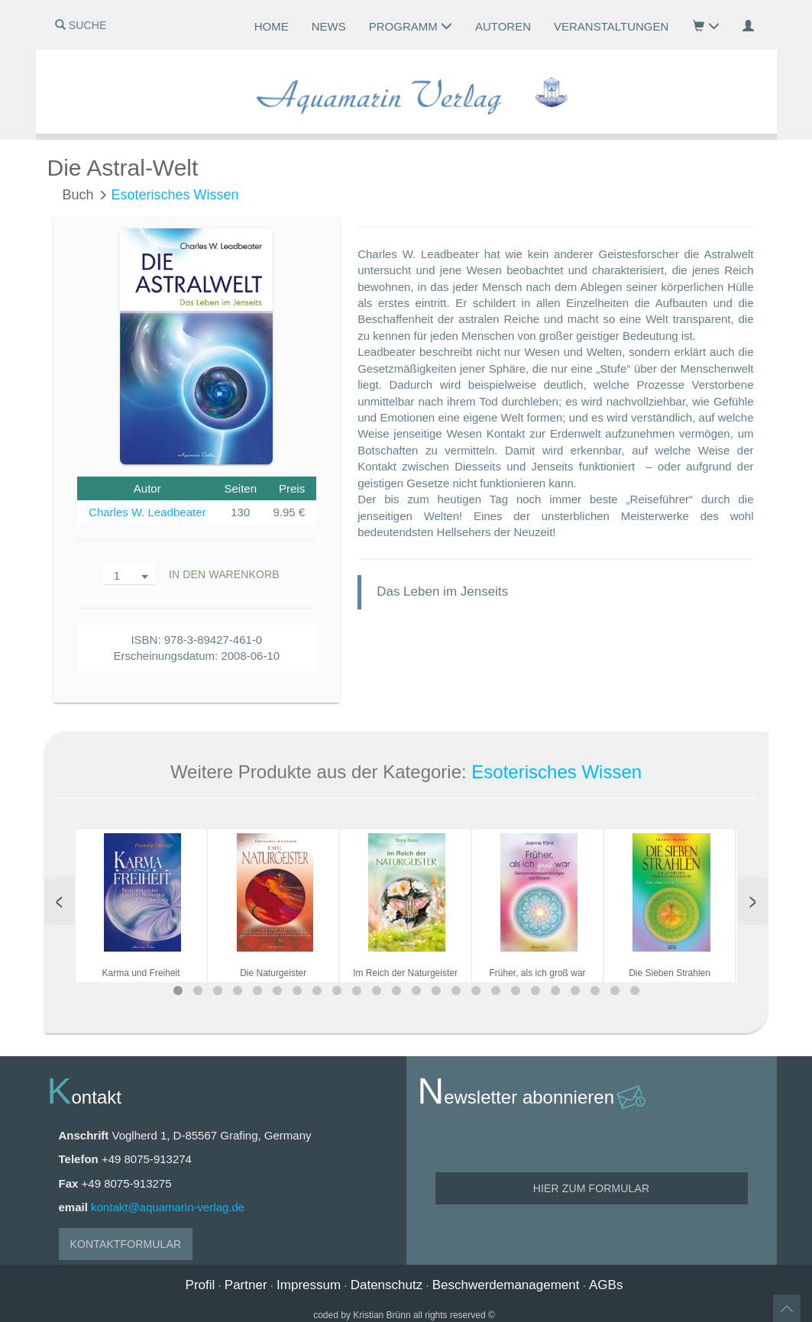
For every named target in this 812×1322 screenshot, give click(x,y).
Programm (410, 26)
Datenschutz (387, 1285)
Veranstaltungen (611, 26)
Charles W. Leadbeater (147, 512)
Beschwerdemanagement (506, 1285)
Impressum (309, 1285)
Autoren (503, 26)
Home (271, 26)
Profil (200, 1285)
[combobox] (129, 573)
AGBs (606, 1285)
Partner (246, 1285)
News (329, 26)
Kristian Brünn (381, 1315)
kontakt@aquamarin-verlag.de (167, 1207)
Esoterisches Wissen (175, 194)
